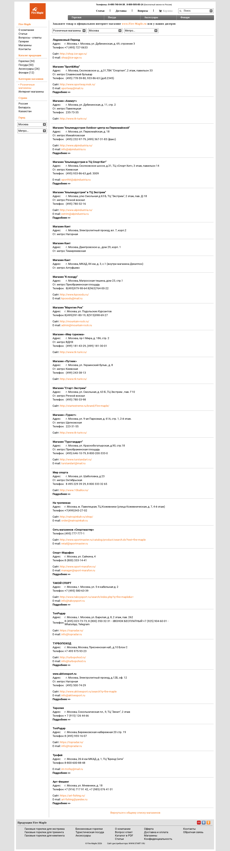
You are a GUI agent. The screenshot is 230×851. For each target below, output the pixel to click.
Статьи (100, 10)
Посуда (112, 17)
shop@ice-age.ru (71, 57)
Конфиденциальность (158, 838)
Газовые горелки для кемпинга (45, 835)
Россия (23, 103)
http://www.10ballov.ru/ (74, 490)
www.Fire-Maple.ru (134, 23)
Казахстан (25, 111)
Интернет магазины (31, 91)
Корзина (165, 10)
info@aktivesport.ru (73, 695)
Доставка (121, 10)
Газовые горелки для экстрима (45, 828)
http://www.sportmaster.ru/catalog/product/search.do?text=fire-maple (103, 539)
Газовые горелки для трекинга (44, 832)
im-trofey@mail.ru (72, 769)
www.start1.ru (137, 843)
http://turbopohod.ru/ (73, 657)
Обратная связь (193, 832)
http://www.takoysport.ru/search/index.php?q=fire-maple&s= (97, 596)
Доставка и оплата (156, 832)
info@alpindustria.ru (73, 149)
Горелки (76, 17)
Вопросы (143, 10)
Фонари (185, 17)
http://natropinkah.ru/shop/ (76, 516)
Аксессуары (151, 17)
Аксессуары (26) (29, 68)
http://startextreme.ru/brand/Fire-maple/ (84, 405)
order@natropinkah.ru (74, 520)
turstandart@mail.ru (73, 463)
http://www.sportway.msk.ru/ (77, 84)
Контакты (25, 49)
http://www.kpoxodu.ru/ (74, 294)
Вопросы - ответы (30, 37)
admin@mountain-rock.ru (76, 325)
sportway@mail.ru (72, 88)
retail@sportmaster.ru (74, 543)
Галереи (24, 41)
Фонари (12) (26, 72)
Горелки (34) (27, 61)
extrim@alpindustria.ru (75, 213)
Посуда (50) (26, 64)
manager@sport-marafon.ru (78, 570)
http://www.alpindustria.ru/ (76, 145)
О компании (26, 29)
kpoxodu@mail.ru (71, 298)
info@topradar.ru (71, 634)
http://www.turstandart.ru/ (76, 459)
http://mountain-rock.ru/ (74, 321)
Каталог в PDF (124, 835)
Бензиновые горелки (89, 828)
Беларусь (25, 107)
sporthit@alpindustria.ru (76, 179)
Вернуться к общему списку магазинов (135, 812)
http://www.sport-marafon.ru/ (78, 566)
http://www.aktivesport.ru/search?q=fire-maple (88, 691)
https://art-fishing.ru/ (72, 795)
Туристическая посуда (90, 832)
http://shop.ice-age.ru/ (73, 53)
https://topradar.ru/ (71, 630)
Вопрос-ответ (124, 832)
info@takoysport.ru (73, 600)
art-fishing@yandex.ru (74, 799)
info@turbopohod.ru (73, 661)
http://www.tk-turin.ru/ (73, 118)
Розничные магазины (27, 86)
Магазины (25, 45)
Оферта (148, 828)
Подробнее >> (61, 92)
